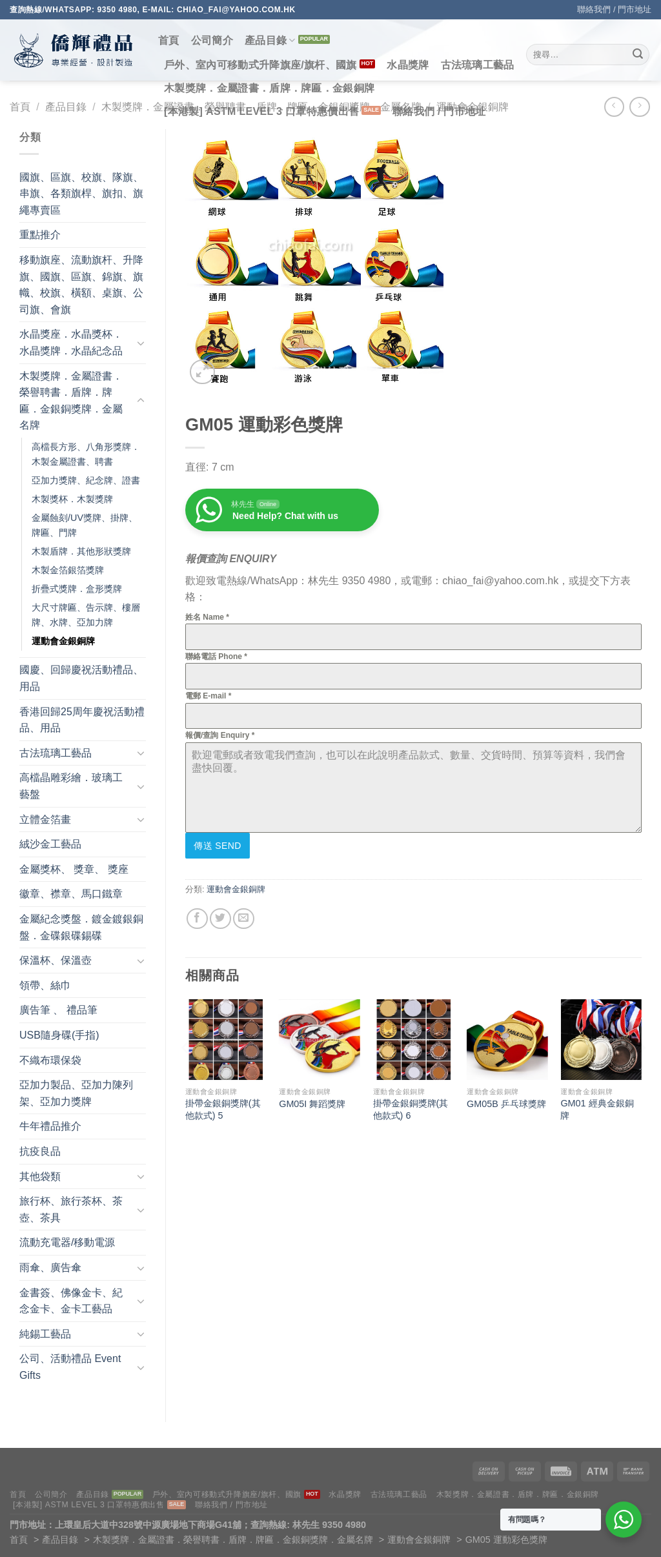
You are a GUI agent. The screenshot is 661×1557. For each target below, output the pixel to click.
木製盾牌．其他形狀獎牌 (81, 551)
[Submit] (638, 55)
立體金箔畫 (45, 819)
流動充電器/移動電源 (67, 1242)
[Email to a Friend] (243, 917)
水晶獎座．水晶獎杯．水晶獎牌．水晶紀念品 (71, 342)
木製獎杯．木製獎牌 (72, 499)
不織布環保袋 (50, 1060)
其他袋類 (40, 1176)
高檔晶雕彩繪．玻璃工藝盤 (71, 786)
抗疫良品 (40, 1151)
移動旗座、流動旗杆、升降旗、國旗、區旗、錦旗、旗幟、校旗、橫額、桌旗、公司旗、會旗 (81, 284)
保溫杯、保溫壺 (55, 960)
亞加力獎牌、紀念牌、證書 (86, 480)
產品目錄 (270, 40)
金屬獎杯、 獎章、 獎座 (73, 869)
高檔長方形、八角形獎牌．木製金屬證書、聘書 (86, 454)
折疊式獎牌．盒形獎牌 (77, 589)
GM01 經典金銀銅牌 (596, 1108)
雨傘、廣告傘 (50, 1267)
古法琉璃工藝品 (477, 64)
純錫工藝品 (45, 1333)
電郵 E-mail (208, 695)
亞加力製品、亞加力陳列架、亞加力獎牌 (76, 1093)
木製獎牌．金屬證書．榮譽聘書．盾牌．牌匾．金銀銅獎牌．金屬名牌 (71, 401)
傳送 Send (217, 845)
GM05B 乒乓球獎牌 (506, 1102)
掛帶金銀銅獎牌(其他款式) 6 (411, 1108)
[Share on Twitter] (220, 917)
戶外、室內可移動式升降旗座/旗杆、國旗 (260, 64)
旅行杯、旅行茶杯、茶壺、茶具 (71, 1209)
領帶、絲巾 (45, 985)
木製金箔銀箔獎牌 (68, 570)
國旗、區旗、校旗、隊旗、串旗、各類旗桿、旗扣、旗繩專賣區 (81, 194)
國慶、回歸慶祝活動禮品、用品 (81, 678)
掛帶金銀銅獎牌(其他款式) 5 (223, 1108)
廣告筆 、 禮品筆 (58, 1009)
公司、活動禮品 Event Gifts (70, 1367)
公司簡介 (212, 40)
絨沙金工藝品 (50, 844)
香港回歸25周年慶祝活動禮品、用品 (82, 720)
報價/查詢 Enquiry (219, 735)
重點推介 (40, 234)
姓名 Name (207, 617)
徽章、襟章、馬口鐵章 (71, 893)
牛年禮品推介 (50, 1126)
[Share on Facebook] (197, 917)
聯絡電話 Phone (216, 656)
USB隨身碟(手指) (59, 1035)
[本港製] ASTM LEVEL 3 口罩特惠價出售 (261, 111)
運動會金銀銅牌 (63, 641)
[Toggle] (141, 343)
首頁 (168, 40)
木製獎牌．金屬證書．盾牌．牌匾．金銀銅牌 (269, 88)
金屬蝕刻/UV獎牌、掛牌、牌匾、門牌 (84, 525)
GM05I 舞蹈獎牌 (312, 1102)
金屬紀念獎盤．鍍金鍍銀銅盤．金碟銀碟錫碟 (81, 927)
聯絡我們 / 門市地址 (614, 9)
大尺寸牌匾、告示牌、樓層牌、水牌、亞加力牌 (86, 614)
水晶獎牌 (408, 64)
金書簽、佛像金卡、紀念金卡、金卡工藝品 (71, 1301)
